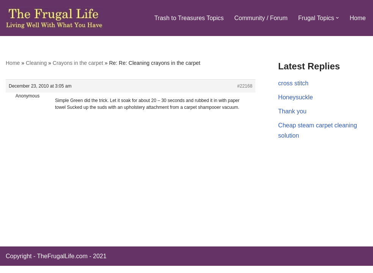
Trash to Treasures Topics (188, 18)
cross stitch (293, 83)
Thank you (292, 111)
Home (357, 18)
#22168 (244, 86)
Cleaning (36, 63)
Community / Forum (260, 18)
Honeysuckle (295, 97)
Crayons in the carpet (78, 63)
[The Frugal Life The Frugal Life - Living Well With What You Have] (54, 18)
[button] (337, 17)
